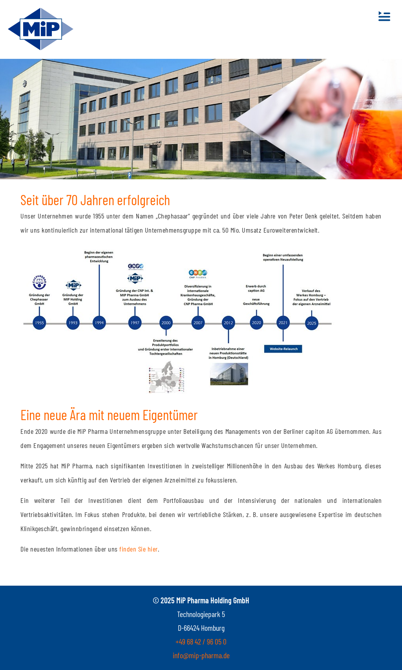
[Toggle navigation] (384, 16)
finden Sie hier (138, 548)
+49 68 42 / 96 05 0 (201, 641)
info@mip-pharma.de (201, 655)
